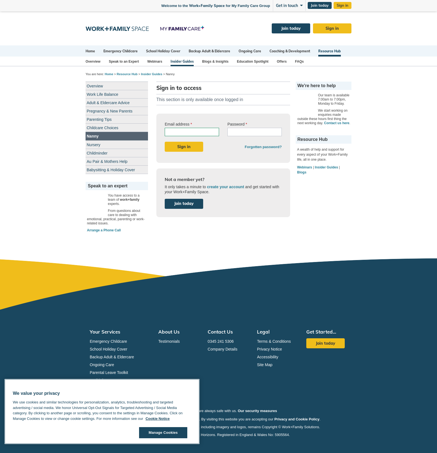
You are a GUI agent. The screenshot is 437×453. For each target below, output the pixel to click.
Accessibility (267, 357)
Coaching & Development (290, 51)
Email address (178, 124)
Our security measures (257, 411)
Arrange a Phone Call (104, 230)
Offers (282, 61)
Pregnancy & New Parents (109, 111)
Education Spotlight (252, 61)
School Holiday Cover (163, 51)
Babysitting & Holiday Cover (111, 170)
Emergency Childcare (120, 51)
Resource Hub (329, 51)
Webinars (154, 61)
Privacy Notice (269, 349)
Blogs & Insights (215, 61)
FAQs (299, 61)
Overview (93, 61)
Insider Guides (182, 61)
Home (90, 51)
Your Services (105, 332)
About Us (169, 332)
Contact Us (220, 332)
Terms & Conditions (274, 341)
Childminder (97, 153)
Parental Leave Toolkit (109, 372)
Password (237, 124)
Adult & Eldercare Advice (108, 103)
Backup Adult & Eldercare (209, 51)
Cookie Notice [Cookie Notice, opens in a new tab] (157, 419)
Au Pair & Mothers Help (107, 161)
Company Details (222, 349)
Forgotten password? (263, 147)
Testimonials (169, 341)
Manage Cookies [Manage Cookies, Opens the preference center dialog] (163, 432)
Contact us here (336, 123)
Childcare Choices (102, 128)
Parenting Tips (99, 119)
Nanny (93, 136)
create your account (225, 187)
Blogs (301, 172)
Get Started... (321, 332)
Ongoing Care (250, 51)
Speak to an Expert (124, 61)
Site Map (264, 365)
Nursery (93, 145)
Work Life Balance (102, 94)
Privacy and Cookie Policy (296, 419)
